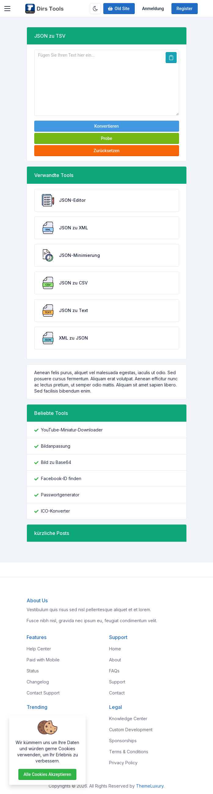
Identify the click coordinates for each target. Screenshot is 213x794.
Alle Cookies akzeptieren (47, 774)
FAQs (114, 670)
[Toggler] (7, 8)
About (115, 659)
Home (115, 648)
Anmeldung (153, 8)
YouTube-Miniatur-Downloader (72, 429)
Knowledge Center (128, 718)
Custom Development (130, 729)
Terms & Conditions (128, 751)
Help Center (39, 648)
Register (185, 8)
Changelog (38, 681)
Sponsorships (123, 740)
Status (33, 670)
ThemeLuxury (149, 785)
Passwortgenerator (60, 494)
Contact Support (43, 692)
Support (117, 681)
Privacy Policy (123, 762)
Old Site (118, 8)
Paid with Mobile (43, 659)
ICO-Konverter (55, 511)
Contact (117, 692)
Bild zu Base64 (56, 462)
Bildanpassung (55, 446)
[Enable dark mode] (95, 8)
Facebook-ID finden (61, 478)
